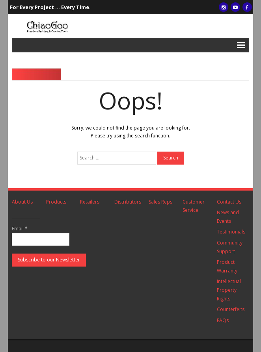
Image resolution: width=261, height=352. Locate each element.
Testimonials (231, 231)
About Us (22, 201)
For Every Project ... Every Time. (50, 7)
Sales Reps (160, 201)
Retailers (89, 201)
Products (56, 201)
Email (20, 228)
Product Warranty (227, 266)
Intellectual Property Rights (229, 290)
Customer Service (194, 206)
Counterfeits (230, 309)
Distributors (127, 201)
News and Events (228, 216)
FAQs (223, 320)
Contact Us (229, 201)
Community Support (229, 247)
